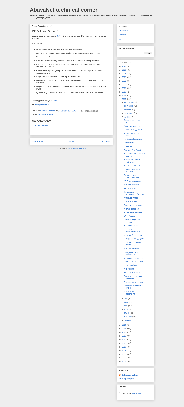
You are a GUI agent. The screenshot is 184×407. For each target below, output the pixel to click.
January (127, 320)
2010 (124, 347)
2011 (124, 343)
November (128, 106)
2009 (124, 350)
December (128, 102)
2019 (124, 92)
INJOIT (59, 36)
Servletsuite (124, 30)
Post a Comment (41, 126)
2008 (124, 354)
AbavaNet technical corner (63, 10)
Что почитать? (130, 188)
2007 (124, 358)
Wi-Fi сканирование (132, 181)
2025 (124, 70)
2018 (124, 95)
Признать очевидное (133, 205)
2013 (124, 336)
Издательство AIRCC (133, 165)
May (126, 306)
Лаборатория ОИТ (42, 105)
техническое (43, 114)
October (127, 110)
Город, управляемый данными (133, 277)
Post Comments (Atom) (76, 148)
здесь (56, 101)
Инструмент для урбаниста (131, 253)
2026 (124, 66)
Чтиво (51, 114)
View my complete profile (129, 378)
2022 (124, 81)
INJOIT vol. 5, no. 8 (132, 272)
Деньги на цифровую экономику (133, 243)
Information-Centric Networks (132, 161)
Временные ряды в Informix (132, 121)
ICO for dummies (131, 226)
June (126, 302)
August (127, 117)
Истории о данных (132, 248)
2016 (124, 325)
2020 (124, 88)
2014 (124, 332)
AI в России (129, 269)
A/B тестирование (131, 185)
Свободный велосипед (133, 139)
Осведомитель (130, 143)
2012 (124, 339)
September (129, 113)
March (127, 313)
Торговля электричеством (132, 230)
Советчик (128, 146)
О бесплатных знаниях (134, 282)
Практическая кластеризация (131, 176)
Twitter (122, 39)
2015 (124, 328)
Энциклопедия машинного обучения (134, 193)
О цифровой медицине (134, 239)
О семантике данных (133, 129)
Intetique (122, 35)
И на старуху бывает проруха (133, 170)
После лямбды (130, 265)
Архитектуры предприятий (130, 293)
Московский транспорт (133, 258)
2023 (124, 77)
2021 (124, 84)
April (126, 309)
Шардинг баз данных (133, 235)
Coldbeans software (131, 375)
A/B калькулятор (131, 198)
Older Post (106, 141)
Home (72, 141)
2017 (124, 99)
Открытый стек (130, 201)
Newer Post (37, 141)
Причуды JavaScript (132, 150)
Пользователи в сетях (133, 261)
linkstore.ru (136, 393)
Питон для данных (132, 126)
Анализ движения (131, 209)
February (128, 317)
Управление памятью (133, 212)
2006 (124, 361)
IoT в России (129, 216)
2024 (124, 73)
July (126, 298)
